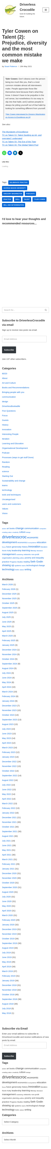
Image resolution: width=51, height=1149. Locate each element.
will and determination (13, 205)
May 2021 (6, 850)
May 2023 (6, 738)
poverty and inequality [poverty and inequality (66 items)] (34, 558)
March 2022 (7, 803)
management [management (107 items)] (9, 554)
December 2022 (9, 761)
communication (9, 397)
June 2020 (7, 901)
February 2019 (8, 976)
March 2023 (7, 747)
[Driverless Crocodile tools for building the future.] (20, 10)
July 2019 (6, 952)
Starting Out (7, 476)
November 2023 (9, 710)
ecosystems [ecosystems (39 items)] (32, 542)
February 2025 (8, 640)
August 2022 (7, 780)
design (5, 401)
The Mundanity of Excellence (15, 132)
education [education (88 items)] (41, 542)
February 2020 (8, 920)
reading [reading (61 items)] (26, 562)
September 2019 (9, 943)
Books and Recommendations (15, 387)
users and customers (11, 504)
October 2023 (8, 715)
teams (5, 485)
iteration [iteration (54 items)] (44, 547)
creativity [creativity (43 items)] (15, 532)
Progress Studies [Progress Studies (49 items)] (16, 562)
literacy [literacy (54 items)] (33, 551)
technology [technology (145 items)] (8, 569)
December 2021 (9, 817)
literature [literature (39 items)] (40, 550)
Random (6, 462)
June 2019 (7, 957)
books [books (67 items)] (12, 528)
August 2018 (7, 1004)
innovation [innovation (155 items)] (34, 546)
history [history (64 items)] (25, 547)
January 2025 (8, 645)
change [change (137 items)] (19, 528)
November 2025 (9, 598)
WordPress (25, 1146)
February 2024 (8, 696)
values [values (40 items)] (21, 570)
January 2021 (8, 869)
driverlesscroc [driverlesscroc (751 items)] (14, 537)
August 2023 (7, 724)
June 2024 (7, 677)
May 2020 (6, 906)
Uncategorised (8, 499)
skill (17, 199)
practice (7, 199)
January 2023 (8, 757)
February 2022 (8, 808)
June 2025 (7, 622)
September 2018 (9, 999)
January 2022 (8, 813)
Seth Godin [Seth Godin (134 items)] (36, 561)
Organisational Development (15, 448)
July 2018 (6, 1008)
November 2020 (9, 878)
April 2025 (6, 631)
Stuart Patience (10, 66)
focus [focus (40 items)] (4, 547)
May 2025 (6, 626)
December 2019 (9, 929)
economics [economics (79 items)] (23, 542)
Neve (4, 1146)
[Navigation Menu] (46, 10)
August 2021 (7, 836)
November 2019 (9, 934)
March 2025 (7, 636)
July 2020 (6, 896)
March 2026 (7, 584)
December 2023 (9, 705)
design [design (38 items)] (28, 532)
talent (27, 199)
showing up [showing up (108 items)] (8, 565)
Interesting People (10, 434)
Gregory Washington (12, 193)
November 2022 (9, 766)
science (5, 471)
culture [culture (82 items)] (22, 532)
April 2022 (6, 799)
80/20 (4, 373)
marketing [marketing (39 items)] (19, 554)
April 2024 (6, 687)
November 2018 (9, 990)
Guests (5, 420)
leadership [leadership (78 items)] (16, 550)
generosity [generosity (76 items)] (16, 547)
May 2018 (6, 1013)
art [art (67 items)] (8, 528)
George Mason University (14, 188)
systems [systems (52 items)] (18, 565)
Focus (5, 415)
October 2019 (8, 938)
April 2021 (6, 855)
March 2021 (7, 859)
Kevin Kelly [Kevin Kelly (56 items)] (6, 551)
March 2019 (7, 971)
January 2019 (8, 980)
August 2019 (7, 948)
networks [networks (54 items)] (27, 554)
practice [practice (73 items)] (5, 562)
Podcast (5, 453)
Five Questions (9, 411)
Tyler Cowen (39, 199)
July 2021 (6, 841)
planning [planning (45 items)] (16, 558)
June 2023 (7, 733)
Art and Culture (9, 383)
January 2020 (8, 924)
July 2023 (6, 729)
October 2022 (8, 771)
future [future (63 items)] (8, 547)
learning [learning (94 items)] (26, 550)
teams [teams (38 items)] (24, 565)
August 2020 (7, 892)
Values (5, 508)
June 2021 (7, 845)
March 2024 (7, 691)
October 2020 (8, 882)
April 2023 (6, 743)
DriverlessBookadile (11, 406)
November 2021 (9, 822)
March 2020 (7, 915)
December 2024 (9, 650)
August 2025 (7, 612)
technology (7, 490)
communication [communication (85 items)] (31, 528)
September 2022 (9, 775)
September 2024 (9, 663)
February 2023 (8, 752)
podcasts (30, 193)
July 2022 (6, 785)
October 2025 (8, 603)
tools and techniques (11, 495)
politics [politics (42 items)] (21, 558)
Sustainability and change (13, 481)
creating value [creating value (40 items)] (7, 532)
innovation (6, 429)
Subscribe (9, 350)
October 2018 (8, 994)
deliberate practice (19, 182)
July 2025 (6, 617)
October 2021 (8, 827)
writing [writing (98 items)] (27, 569)
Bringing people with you (13, 392)
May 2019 (6, 962)
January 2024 (8, 701)
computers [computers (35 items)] (42, 528)
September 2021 (9, 831)
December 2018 (9, 985)
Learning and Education (13, 443)
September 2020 (9, 887)
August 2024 (7, 668)
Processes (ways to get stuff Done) (18, 457)
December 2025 (9, 594)
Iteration (5, 439)
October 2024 (8, 659)
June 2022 (7, 789)
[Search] (22, 310)
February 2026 (8, 589)
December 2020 (9, 873)
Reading (6, 467)
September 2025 (9, 608)
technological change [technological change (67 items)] (35, 565)
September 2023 (9, 719)
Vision (5, 513)
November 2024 (9, 654)
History (5, 425)
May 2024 (6, 682)
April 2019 (6, 966)
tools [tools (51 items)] (17, 570)
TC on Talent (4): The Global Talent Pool (20, 145)
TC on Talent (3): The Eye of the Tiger (19, 141)
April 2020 (6, 910)
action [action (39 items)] (4, 528)
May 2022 (6, 794)
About (4, 378)
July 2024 (6, 673)
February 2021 (8, 864)
